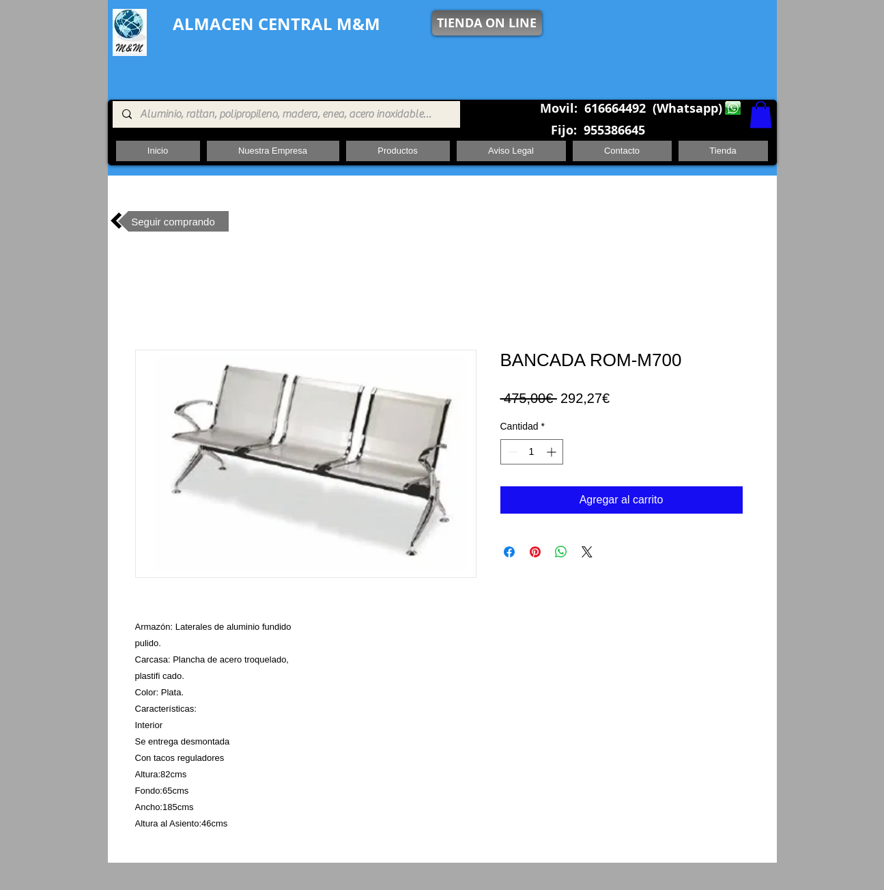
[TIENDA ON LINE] (487, 23)
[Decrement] (510, 452)
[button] (761, 114)
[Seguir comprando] (173, 221)
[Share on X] (587, 552)
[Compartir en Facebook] (509, 552)
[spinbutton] (531, 452)
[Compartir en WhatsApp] (561, 552)
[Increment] (552, 452)
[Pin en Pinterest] (535, 552)
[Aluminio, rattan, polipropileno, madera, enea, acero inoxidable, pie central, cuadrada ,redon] (285, 114)
